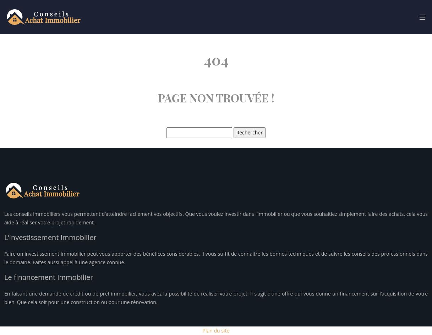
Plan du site (216, 330)
